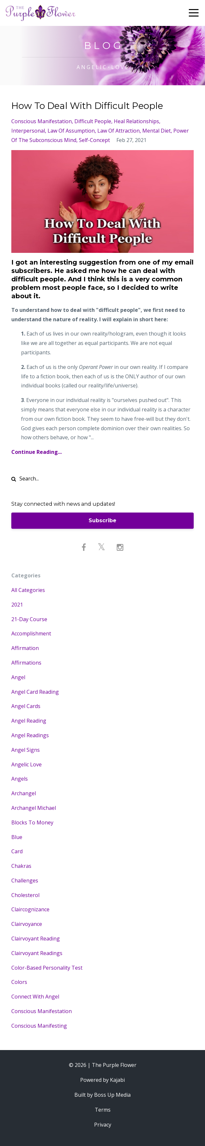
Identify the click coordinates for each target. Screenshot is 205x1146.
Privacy (102, 1124)
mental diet (156, 130)
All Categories (28, 590)
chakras (21, 865)
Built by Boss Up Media (102, 1094)
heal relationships (136, 121)
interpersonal (28, 130)
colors (19, 982)
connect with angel (35, 996)
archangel (23, 793)
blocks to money (32, 822)
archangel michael (33, 807)
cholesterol (25, 895)
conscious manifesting (39, 1025)
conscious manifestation (41, 121)
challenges (24, 880)
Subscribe (102, 520)
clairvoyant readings (36, 953)
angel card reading (35, 691)
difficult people (92, 121)
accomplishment (31, 633)
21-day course (29, 619)
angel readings (30, 735)
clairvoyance (26, 923)
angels (19, 778)
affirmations (26, 662)
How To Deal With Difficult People (87, 105)
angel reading (28, 720)
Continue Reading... (36, 451)
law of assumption (71, 130)
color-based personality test (46, 967)
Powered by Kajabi (102, 1079)
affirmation (25, 648)
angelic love (26, 764)
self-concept (94, 140)
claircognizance (30, 909)
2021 (17, 604)
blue (16, 837)
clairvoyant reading (35, 938)
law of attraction (118, 130)
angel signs (25, 749)
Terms (103, 1109)
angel (18, 677)
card (17, 851)
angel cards (25, 706)
